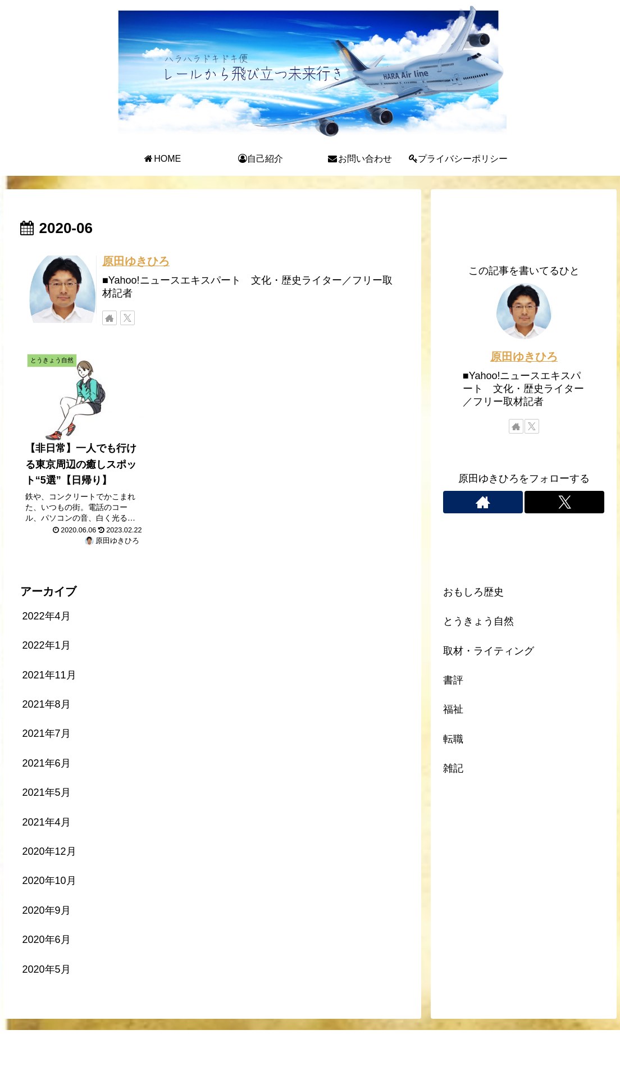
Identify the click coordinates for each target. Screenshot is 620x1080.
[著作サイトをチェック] (109, 318)
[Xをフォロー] (127, 318)
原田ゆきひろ (136, 261)
